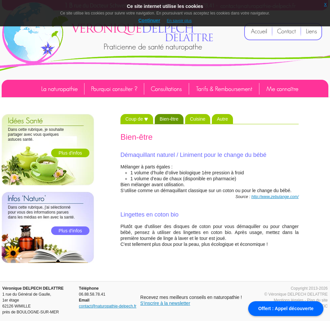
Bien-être (169, 119)
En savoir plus (179, 20)
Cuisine (198, 119)
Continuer (149, 20)
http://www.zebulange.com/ (275, 196)
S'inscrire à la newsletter (165, 303)
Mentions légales (289, 300)
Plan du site (317, 300)
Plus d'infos (70, 153)
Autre (222, 119)
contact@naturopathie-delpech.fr (107, 306)
